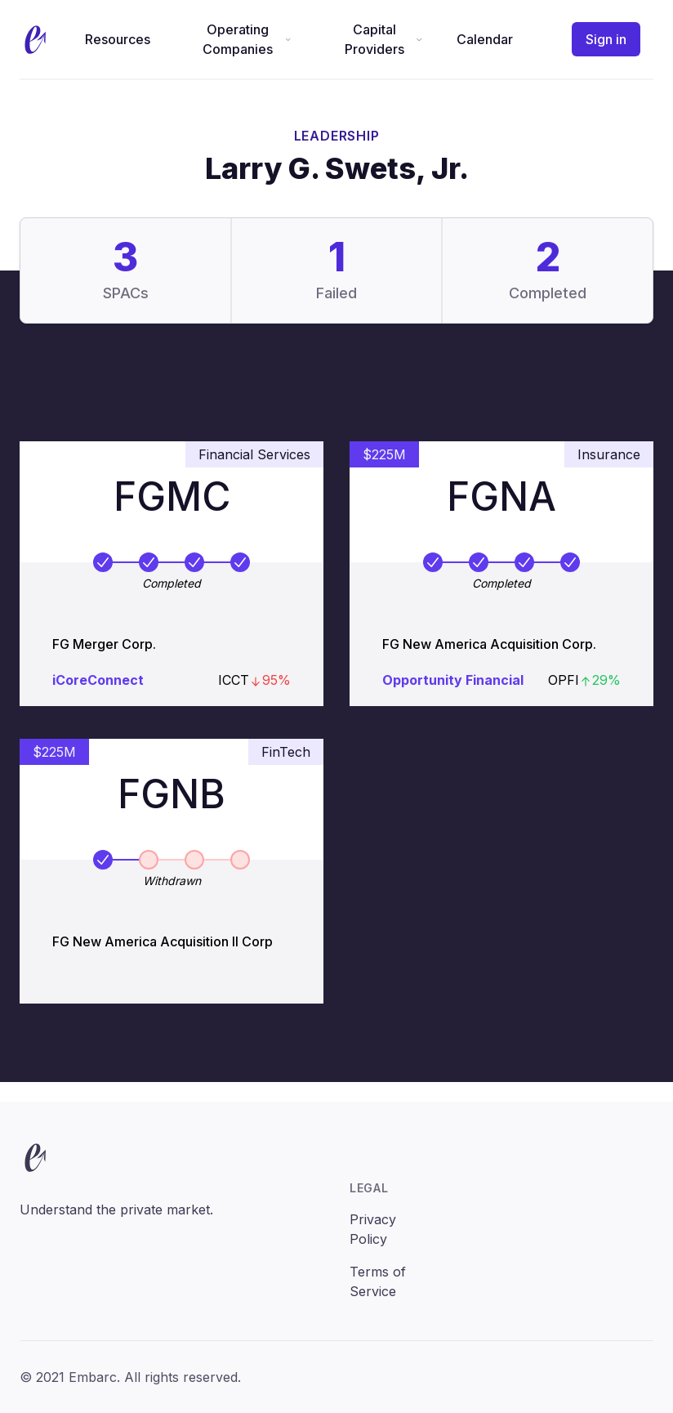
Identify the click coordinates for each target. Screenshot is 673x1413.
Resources (117, 39)
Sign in (606, 39)
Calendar (485, 39)
